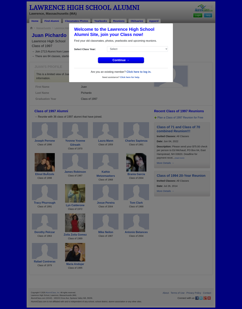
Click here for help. (130, 77)
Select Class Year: (85, 49)
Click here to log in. (138, 71)
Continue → (121, 60)
